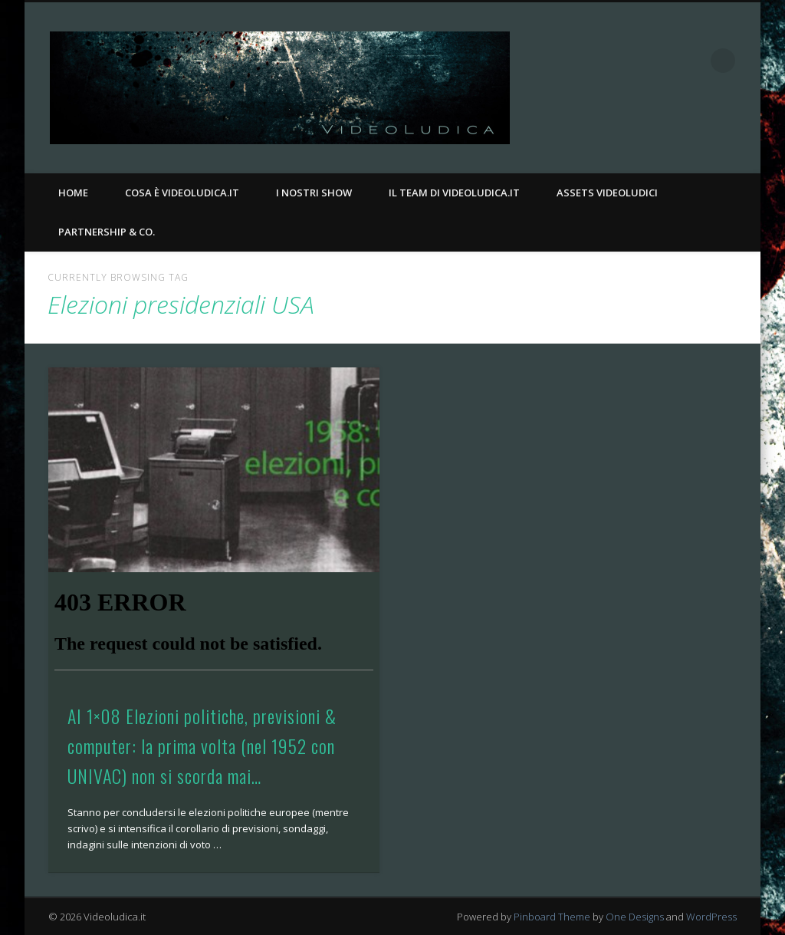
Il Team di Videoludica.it (454, 192)
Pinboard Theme (552, 916)
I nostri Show (314, 192)
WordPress (711, 916)
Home (73, 192)
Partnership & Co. (106, 232)
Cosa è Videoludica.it (182, 192)
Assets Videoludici (607, 192)
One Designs (635, 916)
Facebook (660, 60)
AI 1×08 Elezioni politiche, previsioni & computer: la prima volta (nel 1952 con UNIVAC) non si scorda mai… (202, 745)
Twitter (691, 60)
